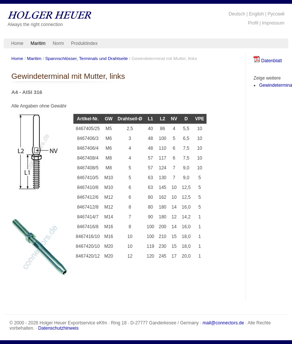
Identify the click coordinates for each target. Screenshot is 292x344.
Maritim (38, 43)
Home (17, 43)
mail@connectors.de (223, 323)
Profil (253, 23)
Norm (58, 43)
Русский (275, 14)
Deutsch (236, 14)
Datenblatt (267, 60)
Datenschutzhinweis (58, 328)
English (256, 14)
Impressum (273, 23)
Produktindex (84, 43)
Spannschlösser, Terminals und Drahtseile (86, 58)
